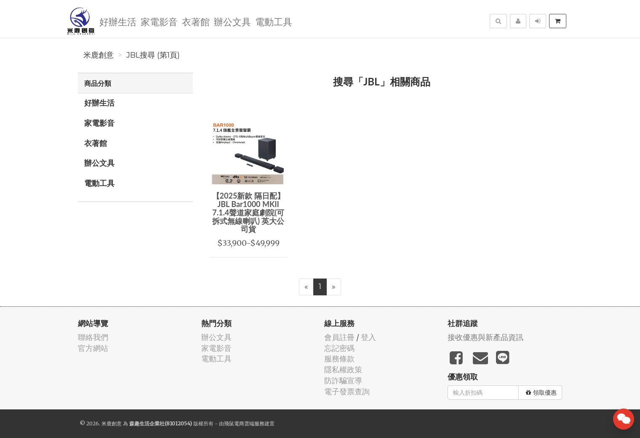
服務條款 (339, 359)
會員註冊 (339, 337)
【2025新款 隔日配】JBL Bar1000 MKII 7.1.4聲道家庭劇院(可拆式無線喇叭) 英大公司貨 (248, 212)
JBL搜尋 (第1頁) (153, 55)
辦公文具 (232, 21)
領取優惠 (541, 392)
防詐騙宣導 (343, 380)
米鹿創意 (98, 55)
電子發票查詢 (347, 391)
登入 (368, 337)
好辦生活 (117, 21)
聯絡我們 (93, 337)
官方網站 (93, 348)
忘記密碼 (339, 348)
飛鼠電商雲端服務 (244, 423)
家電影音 (159, 21)
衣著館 (196, 21)
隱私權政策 (343, 369)
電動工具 (273, 21)
